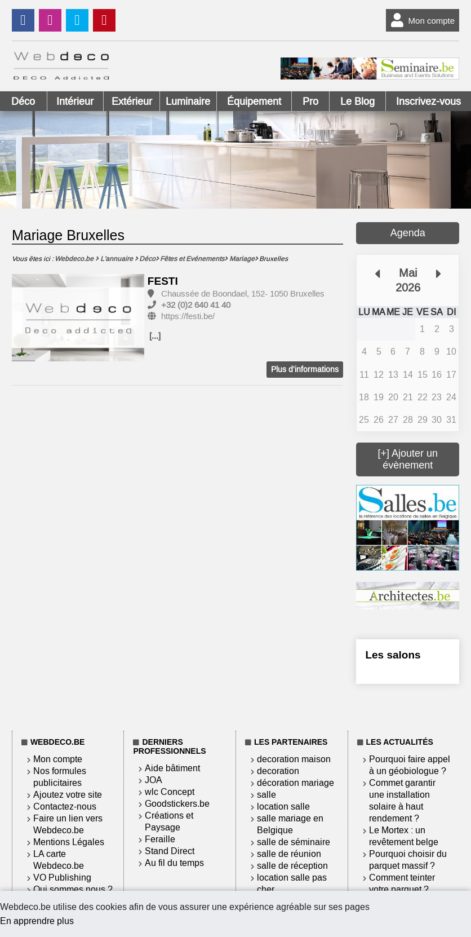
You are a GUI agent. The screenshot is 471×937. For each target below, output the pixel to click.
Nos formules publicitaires (59, 777)
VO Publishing (62, 877)
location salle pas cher (292, 883)
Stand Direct (169, 851)
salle (266, 795)
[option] (78, 318)
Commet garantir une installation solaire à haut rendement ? (402, 800)
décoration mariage (295, 783)
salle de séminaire (293, 842)
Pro (310, 101)
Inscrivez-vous (428, 101)
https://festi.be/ (188, 316)
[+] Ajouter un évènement (407, 459)
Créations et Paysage (169, 821)
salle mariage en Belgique (290, 824)
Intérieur (75, 101)
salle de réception (292, 866)
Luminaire (188, 101)
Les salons (392, 655)
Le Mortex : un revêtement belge (403, 836)
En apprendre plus (37, 921)
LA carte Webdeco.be (58, 860)
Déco (23, 101)
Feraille (160, 839)
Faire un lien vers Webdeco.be (68, 824)
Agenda (407, 232)
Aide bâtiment (172, 768)
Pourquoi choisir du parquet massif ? (408, 860)
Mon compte (420, 20)
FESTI (163, 281)
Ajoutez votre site (67, 795)
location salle (283, 806)
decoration (278, 771)
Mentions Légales (68, 842)
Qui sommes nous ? (73, 889)
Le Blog (357, 101)
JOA (153, 780)
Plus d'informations (305, 369)
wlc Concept (169, 792)
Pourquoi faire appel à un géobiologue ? (409, 765)
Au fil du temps (174, 863)
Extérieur (132, 101)
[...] (155, 336)
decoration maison (294, 759)
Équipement (254, 101)
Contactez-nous (64, 806)
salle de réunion (289, 854)
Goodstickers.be (177, 804)
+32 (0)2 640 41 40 (195, 305)
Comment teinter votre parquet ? (402, 883)
